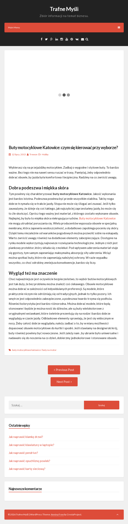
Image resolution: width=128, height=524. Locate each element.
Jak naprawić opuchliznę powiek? (29, 461)
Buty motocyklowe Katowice (97, 218)
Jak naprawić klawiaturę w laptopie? (31, 445)
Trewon (33, 154)
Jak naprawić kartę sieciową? (27, 468)
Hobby (45, 154)
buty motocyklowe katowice (26, 349)
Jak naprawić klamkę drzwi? (26, 436)
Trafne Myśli (64, 9)
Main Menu (64, 27)
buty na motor (49, 349)
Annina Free (57, 514)
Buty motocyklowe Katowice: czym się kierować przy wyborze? (63, 147)
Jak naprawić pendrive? (23, 452)
